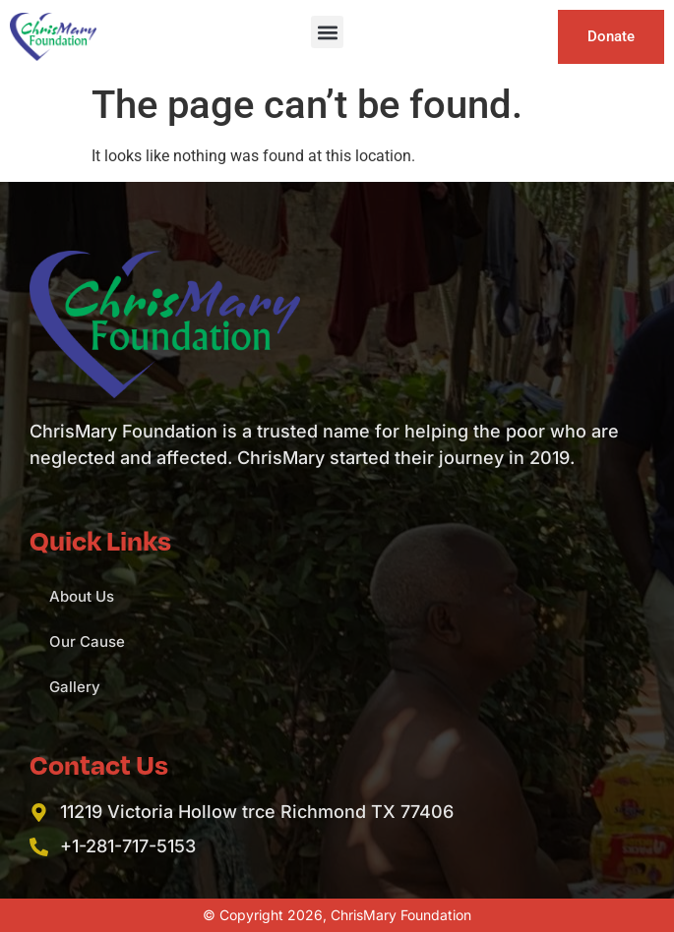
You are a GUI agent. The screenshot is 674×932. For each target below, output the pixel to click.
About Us (81, 596)
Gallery (74, 686)
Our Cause (87, 641)
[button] (327, 32)
